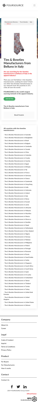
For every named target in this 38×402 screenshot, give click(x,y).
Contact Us (5, 380)
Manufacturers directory (11, 22)
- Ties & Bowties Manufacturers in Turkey (16, 289)
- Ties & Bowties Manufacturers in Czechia (17, 161)
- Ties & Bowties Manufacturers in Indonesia (17, 190)
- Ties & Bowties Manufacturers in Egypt (16, 164)
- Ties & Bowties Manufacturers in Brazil (16, 140)
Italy (31, 22)
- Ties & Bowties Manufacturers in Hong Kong (18, 184)
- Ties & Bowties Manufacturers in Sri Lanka (17, 275)
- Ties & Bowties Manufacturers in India (16, 187)
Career (3, 328)
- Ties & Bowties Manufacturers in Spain (16, 272)
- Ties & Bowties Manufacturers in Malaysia (17, 210)
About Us (4, 325)
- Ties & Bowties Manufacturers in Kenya (16, 199)
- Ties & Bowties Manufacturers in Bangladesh (18, 137)
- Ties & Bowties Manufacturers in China (16, 152)
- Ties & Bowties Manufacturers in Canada (17, 149)
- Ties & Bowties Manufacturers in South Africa (18, 266)
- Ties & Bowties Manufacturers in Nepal (16, 225)
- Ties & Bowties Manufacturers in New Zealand (19, 231)
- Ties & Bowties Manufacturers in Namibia (17, 222)
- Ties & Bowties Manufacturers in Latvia (16, 205)
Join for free (9, 98)
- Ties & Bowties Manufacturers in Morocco (17, 219)
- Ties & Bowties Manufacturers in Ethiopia (17, 167)
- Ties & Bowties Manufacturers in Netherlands (18, 228)
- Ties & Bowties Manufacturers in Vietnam (17, 305)
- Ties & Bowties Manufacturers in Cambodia (18, 146)
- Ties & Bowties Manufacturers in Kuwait (17, 202)
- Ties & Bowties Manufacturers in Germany (17, 175)
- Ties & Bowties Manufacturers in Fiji (15, 170)
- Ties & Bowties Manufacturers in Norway (17, 237)
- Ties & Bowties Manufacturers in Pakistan (17, 240)
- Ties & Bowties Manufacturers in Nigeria (17, 234)
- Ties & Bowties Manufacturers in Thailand (17, 283)
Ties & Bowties (24, 22)
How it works (6, 368)
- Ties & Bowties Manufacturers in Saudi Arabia (18, 257)
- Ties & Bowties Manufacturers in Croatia (17, 158)
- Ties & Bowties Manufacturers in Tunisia (17, 286)
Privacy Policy (6, 350)
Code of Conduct (7, 340)
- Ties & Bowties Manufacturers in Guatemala (18, 181)
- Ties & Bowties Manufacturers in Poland (17, 245)
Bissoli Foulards (19, 115)
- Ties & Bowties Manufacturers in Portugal (17, 248)
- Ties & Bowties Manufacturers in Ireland (17, 193)
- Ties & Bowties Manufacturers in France (16, 172)
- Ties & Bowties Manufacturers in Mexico (17, 216)
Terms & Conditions (8, 347)
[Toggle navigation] (34, 5)
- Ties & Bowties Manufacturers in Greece (17, 178)
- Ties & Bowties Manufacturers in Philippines (18, 242)
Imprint (3, 343)
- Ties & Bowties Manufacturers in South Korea (18, 269)
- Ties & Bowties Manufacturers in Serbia (16, 260)
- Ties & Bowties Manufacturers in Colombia (17, 155)
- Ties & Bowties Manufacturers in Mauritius (17, 213)
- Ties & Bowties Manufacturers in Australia (17, 135)
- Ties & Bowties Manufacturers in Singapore (18, 263)
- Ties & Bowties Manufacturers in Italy (16, 196)
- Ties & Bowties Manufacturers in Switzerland (18, 277)
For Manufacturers (8, 365)
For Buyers (5, 362)
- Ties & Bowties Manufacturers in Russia (16, 254)
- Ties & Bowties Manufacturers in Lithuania (17, 207)
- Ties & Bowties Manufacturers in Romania (17, 251)
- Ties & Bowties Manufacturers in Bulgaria (17, 143)
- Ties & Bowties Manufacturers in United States (19, 302)
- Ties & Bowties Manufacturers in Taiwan (17, 280)
